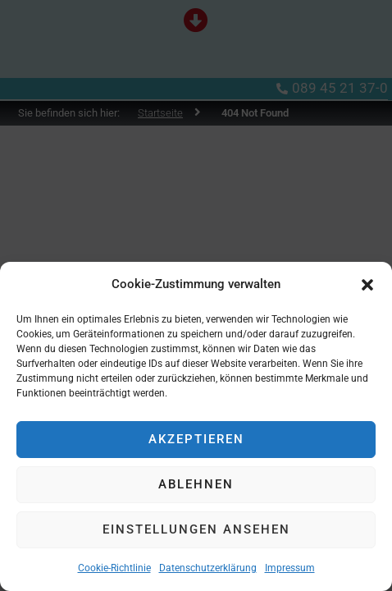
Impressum (290, 568)
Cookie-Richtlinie (114, 568)
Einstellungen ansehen (196, 529)
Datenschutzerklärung (208, 568)
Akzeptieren (196, 439)
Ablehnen (196, 484)
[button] (367, 285)
